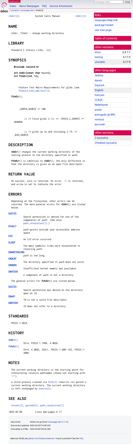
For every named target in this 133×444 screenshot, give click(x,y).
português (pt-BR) (105, 114)
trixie (97, 52)
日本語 (99, 99)
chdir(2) (14, 16)
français (99, 95)
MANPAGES (14, 1)
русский (100, 124)
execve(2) (45, 388)
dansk (98, 80)
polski (98, 109)
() (13, 340)
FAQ (44, 6)
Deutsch (99, 85)
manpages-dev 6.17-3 (57, 422)
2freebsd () (106, 142)
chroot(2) (17, 405)
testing (99, 57)
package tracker (104, 25)
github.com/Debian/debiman (41, 438)
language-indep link (106, 20)
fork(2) (52, 382)
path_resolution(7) (35, 223)
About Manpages (29, 6)
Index (13, 6)
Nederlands (101, 104)
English (99, 90)
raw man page (103, 30)
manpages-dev (27, 10)
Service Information (61, 6)
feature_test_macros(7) (33, 90)
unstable (15, 10)
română (99, 119)
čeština (99, 75)
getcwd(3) (31, 405)
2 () (101, 137)
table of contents (106, 38)
